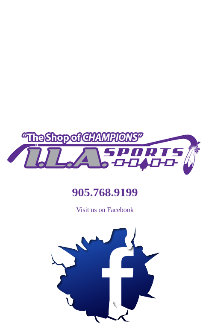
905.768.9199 (105, 192)
